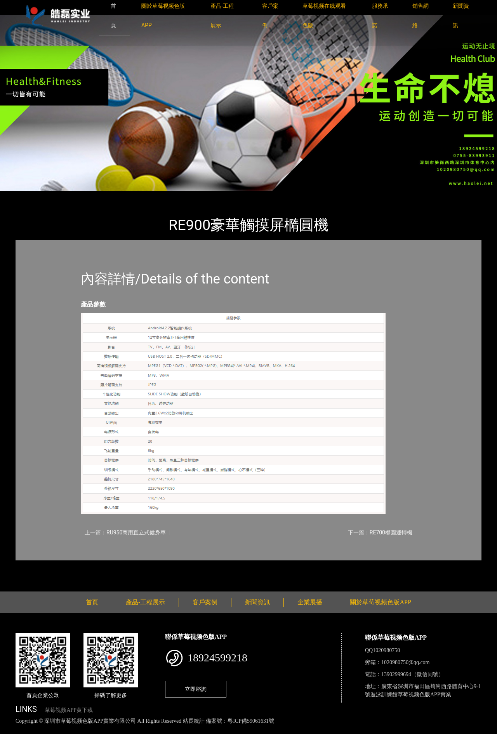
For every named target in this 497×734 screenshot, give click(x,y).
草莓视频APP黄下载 (69, 710)
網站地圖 (11, 729)
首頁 (29, 196)
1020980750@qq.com (405, 662)
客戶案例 (205, 602)
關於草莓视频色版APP (380, 602)
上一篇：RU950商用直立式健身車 (125, 532)
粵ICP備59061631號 (251, 721)
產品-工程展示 (62, 196)
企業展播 (309, 602)
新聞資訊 (257, 602)
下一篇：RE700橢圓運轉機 (380, 532)
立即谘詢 (196, 689)
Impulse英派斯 (108, 196)
